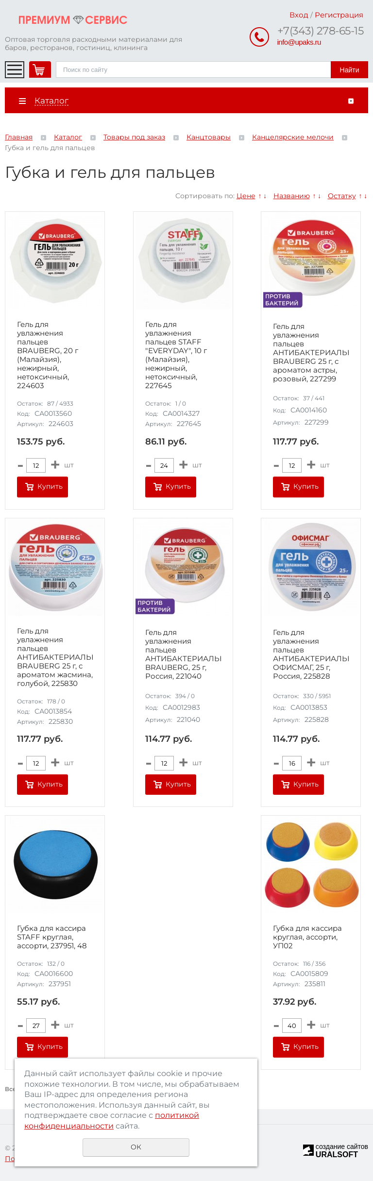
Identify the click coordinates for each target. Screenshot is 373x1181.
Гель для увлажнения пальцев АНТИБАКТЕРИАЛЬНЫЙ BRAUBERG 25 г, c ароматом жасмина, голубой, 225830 (55, 657)
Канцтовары (208, 137)
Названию (291, 195)
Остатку (342, 195)
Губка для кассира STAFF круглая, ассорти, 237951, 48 (52, 937)
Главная (19, 137)
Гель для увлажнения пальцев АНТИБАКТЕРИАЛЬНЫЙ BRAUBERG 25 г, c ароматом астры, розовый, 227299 (311, 352)
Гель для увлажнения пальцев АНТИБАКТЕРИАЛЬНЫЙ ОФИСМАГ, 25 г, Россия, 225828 (311, 654)
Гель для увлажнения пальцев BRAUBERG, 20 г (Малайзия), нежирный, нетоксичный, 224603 (47, 355)
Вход (298, 14)
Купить (50, 486)
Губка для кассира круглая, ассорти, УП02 (307, 937)
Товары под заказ (134, 137)
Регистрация (339, 14)
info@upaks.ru (299, 42)
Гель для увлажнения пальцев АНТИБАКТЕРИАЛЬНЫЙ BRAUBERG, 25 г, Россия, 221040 (183, 654)
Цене (246, 195)
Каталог (68, 137)
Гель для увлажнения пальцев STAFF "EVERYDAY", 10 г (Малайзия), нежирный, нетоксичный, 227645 (176, 355)
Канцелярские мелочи (293, 137)
